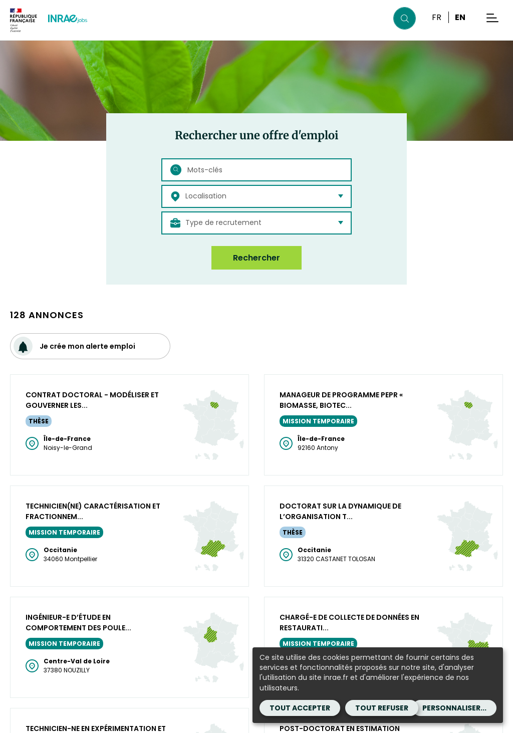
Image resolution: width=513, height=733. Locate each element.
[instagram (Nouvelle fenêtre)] (128, 657)
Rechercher (256, 258)
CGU (88, 721)
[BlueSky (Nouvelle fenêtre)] (112, 657)
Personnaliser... (454, 708)
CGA (114, 721)
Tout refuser (381, 708)
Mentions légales (38, 721)
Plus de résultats (256, 386)
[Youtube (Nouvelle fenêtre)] (144, 657)
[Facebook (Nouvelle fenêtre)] (96, 657)
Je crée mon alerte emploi (74, 345)
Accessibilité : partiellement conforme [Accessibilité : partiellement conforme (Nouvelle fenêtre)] (205, 721)
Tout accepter (300, 708)
